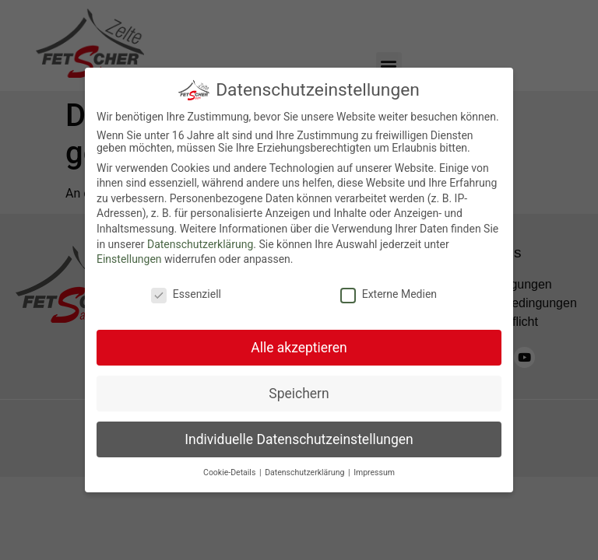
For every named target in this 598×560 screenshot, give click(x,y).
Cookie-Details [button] (230, 472)
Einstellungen (129, 259)
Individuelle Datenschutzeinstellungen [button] (299, 439)
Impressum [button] (374, 472)
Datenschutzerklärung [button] (305, 472)
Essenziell (186, 294)
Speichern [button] (299, 393)
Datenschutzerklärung (200, 244)
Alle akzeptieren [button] (299, 347)
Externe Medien (388, 294)
